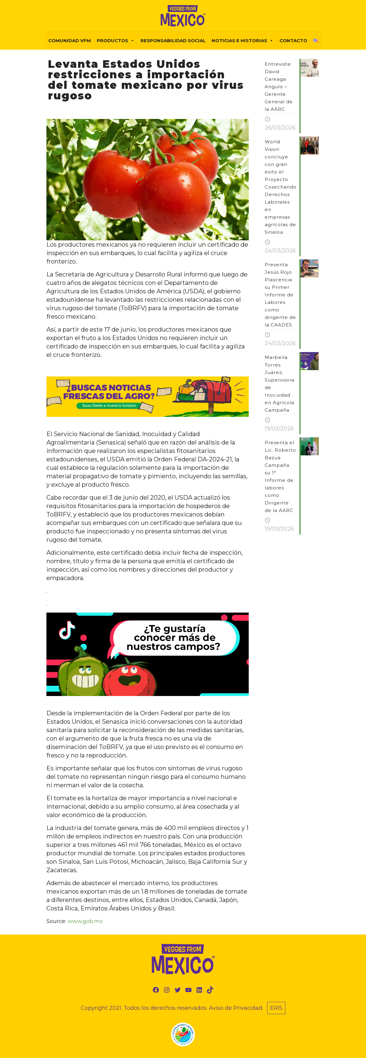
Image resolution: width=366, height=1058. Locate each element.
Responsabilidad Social (173, 40)
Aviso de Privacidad (235, 1008)
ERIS (276, 1008)
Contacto (293, 40)
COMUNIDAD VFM (69, 40)
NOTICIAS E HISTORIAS (242, 41)
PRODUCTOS (115, 41)
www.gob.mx (85, 921)
